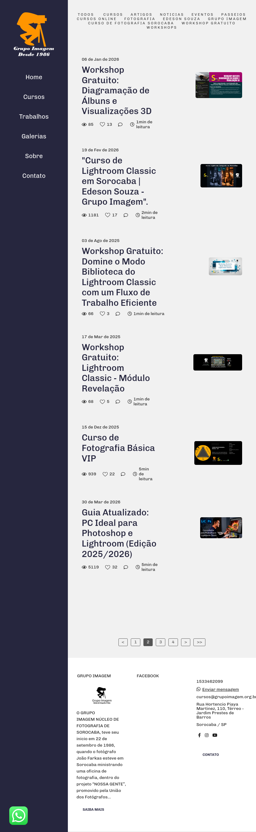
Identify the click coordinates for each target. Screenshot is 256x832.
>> (199, 642)
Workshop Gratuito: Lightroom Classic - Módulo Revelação (116, 368)
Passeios (233, 15)
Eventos (203, 15)
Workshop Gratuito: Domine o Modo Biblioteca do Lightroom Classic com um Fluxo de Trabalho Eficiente (122, 277)
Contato (34, 175)
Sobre (34, 156)
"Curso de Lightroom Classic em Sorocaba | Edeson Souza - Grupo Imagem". (119, 181)
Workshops (162, 28)
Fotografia (139, 19)
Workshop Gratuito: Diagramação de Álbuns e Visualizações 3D (117, 90)
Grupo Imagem (227, 19)
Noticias (172, 15)
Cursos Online (97, 19)
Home (34, 77)
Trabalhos (34, 116)
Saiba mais (93, 809)
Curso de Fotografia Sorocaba (131, 23)
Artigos (142, 15)
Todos (86, 15)
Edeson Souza (181, 19)
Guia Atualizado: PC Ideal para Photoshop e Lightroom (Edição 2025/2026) (119, 533)
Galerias (34, 136)
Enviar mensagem (220, 689)
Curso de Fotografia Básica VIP (118, 447)
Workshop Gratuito (209, 23)
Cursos (33, 96)
